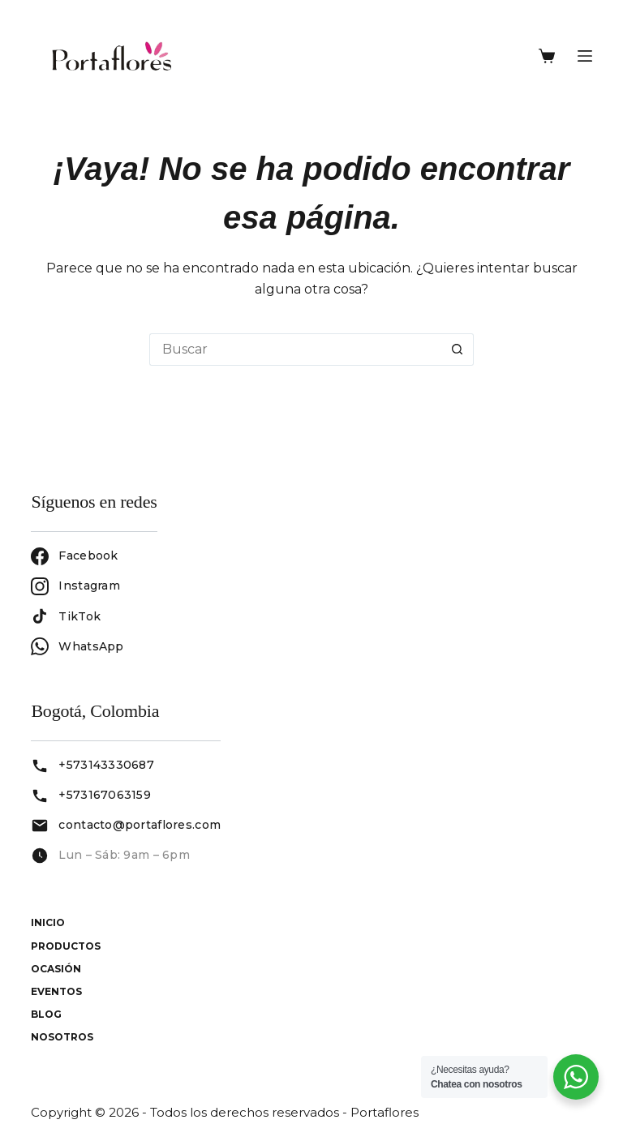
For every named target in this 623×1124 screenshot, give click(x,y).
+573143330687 (106, 764)
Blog (46, 1014)
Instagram (75, 586)
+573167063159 (104, 794)
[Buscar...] (295, 349)
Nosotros (62, 1037)
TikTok (66, 616)
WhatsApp (77, 646)
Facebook (74, 556)
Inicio (48, 922)
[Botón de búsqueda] (457, 349)
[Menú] (585, 56)
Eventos (56, 991)
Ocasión (56, 969)
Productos (66, 946)
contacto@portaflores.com (139, 824)
